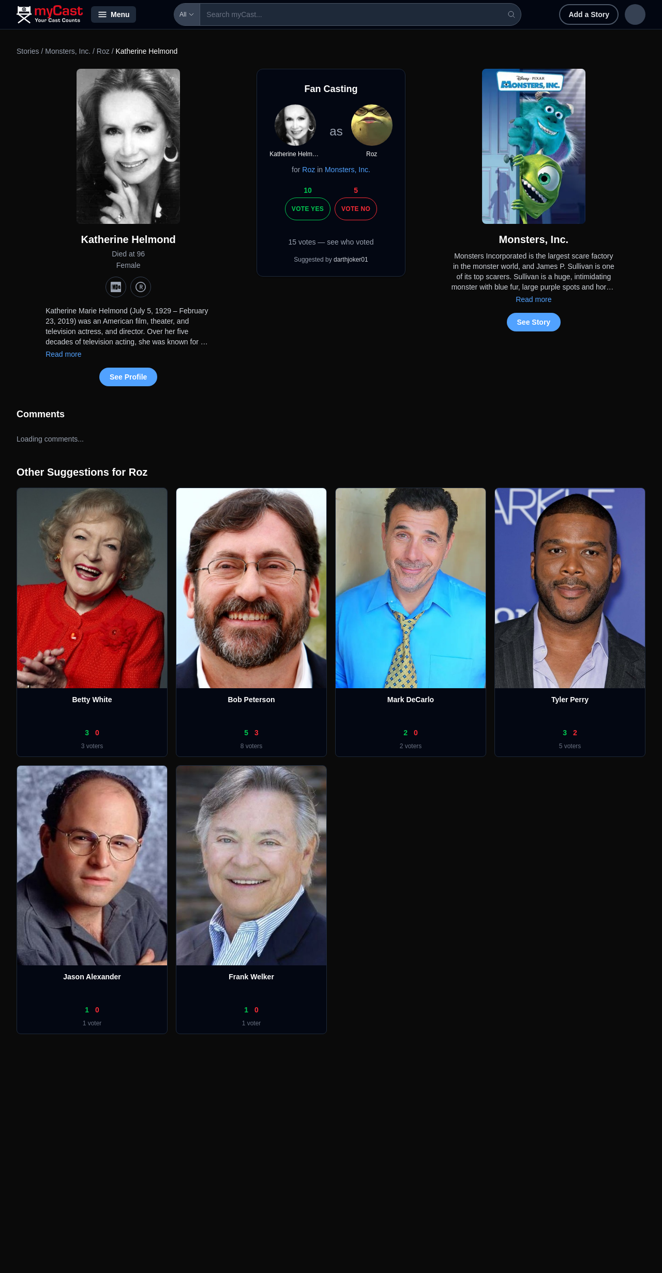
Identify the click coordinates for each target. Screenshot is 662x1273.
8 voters (251, 746)
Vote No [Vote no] (355, 209)
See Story (534, 322)
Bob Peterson (251, 699)
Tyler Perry (570, 699)
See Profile (128, 377)
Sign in (578, 14)
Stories (28, 51)
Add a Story (521, 14)
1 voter (92, 1023)
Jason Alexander (92, 977)
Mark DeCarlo (410, 699)
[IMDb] (116, 287)
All (157, 14)
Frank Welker (251, 977)
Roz (103, 51)
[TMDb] (140, 287)
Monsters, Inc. (68, 51)
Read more (63, 354)
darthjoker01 (351, 259)
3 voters (92, 746)
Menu (113, 14)
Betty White (92, 699)
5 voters (570, 746)
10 (308, 190)
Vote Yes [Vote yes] (308, 209)
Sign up (624, 14)
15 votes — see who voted (330, 242)
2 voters (411, 746)
